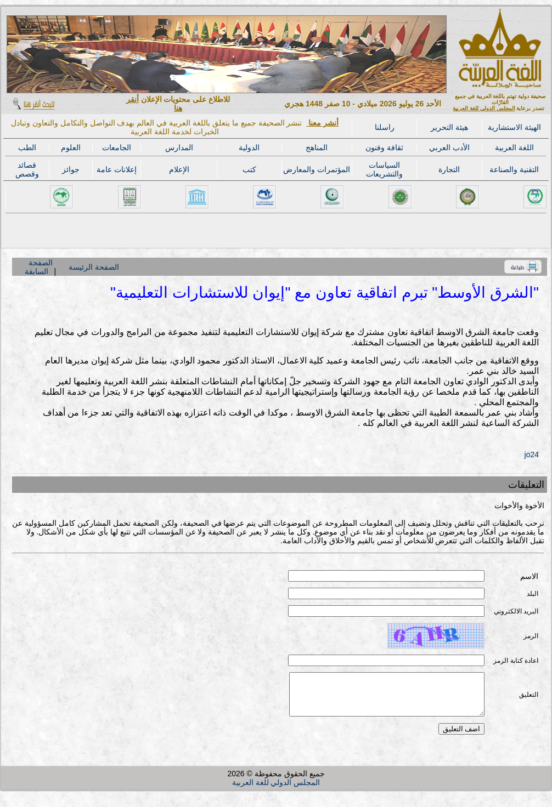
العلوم (71, 147)
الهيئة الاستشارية (514, 127)
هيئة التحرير (449, 127)
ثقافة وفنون (384, 147)
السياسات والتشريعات (384, 169)
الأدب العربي (449, 147)
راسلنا (385, 127)
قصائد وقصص (27, 169)
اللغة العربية (514, 147)
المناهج (317, 147)
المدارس (179, 147)
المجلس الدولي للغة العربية (484, 108)
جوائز (71, 169)
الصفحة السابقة (38, 267)
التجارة (449, 169)
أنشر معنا (322, 122)
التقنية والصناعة (514, 169)
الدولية (249, 147)
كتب (249, 169)
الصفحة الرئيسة (94, 267)
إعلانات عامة (117, 169)
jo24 (532, 454)
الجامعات (116, 147)
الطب (27, 147)
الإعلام (179, 169)
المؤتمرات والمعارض (316, 169)
